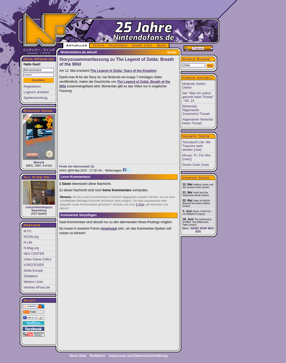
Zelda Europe (33, 270)
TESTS (98, 45)
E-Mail (140, 204)
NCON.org (31, 237)
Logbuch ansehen (36, 92)
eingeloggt (109, 228)
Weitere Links (33, 282)
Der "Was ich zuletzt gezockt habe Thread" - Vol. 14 (198, 97)
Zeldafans (31, 276)
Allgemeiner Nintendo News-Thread (197, 121)
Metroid (39, 139)
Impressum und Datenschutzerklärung (138, 356)
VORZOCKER (34, 265)
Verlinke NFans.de (37, 287)
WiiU (210, 228)
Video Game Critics (37, 259)
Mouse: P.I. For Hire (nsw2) (196, 157)
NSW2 (195, 228)
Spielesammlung (35, 98)
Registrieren (32, 86)
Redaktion (97, 356)
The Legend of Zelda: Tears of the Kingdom (123, 71)
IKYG (27, 231)
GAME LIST (142, 45)
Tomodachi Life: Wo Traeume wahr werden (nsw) (196, 146)
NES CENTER (34, 254)
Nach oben (78, 356)
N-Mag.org (31, 248)
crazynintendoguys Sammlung (39, 196)
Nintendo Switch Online (194, 85)
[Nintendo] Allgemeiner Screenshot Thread (196, 110)
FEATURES (118, 45)
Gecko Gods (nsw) (195, 165)
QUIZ (161, 45)
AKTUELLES (76, 45)
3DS (198, 231)
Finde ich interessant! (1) (76, 166)
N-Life (28, 242)
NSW (203, 228)
